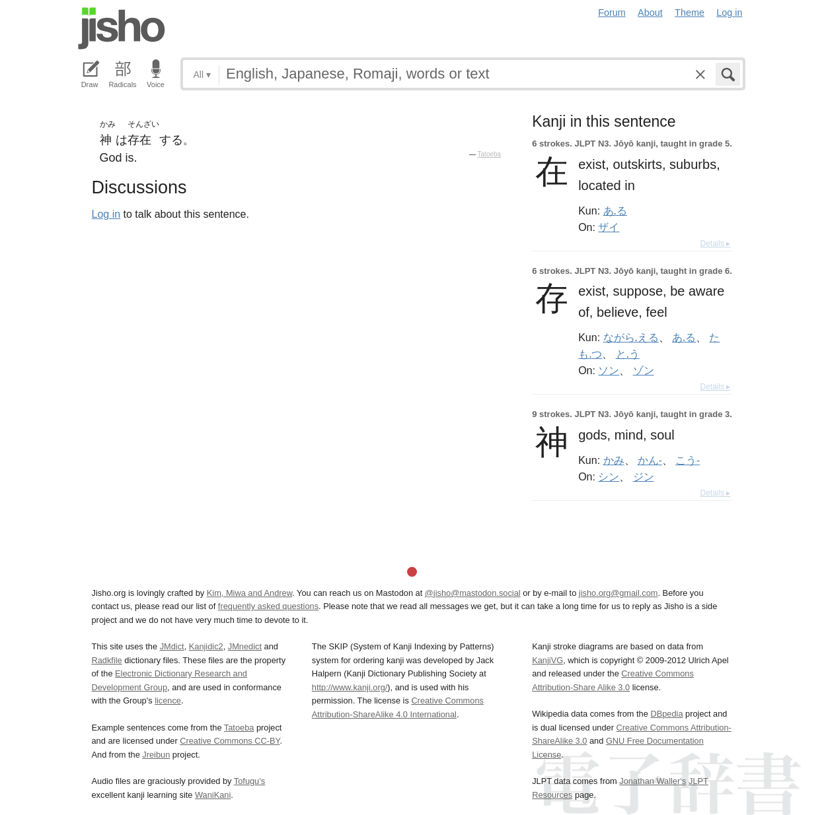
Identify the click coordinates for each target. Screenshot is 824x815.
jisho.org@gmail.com (618, 593)
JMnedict (245, 646)
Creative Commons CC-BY (230, 741)
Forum (612, 12)
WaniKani (213, 795)
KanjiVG (547, 660)
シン (608, 476)
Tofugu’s (249, 781)
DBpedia (666, 714)
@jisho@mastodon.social (473, 593)
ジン (643, 476)
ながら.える (631, 337)
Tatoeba (490, 154)
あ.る (615, 210)
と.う (628, 353)
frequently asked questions (268, 606)
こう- (687, 460)
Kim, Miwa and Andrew (249, 593)
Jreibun (156, 755)
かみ (613, 460)
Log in (729, 12)
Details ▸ (715, 243)
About (650, 12)
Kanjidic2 (206, 646)
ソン (608, 370)
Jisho (121, 28)
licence (168, 700)
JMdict (172, 646)
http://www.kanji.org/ (350, 687)
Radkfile (107, 660)
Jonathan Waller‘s (652, 781)
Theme (689, 12)
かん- (650, 460)
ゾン (643, 370)
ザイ (608, 227)
